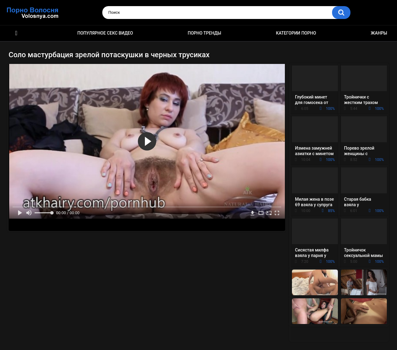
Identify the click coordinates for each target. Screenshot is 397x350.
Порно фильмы (16, 33)
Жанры (379, 33)
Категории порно (296, 33)
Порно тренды (204, 33)
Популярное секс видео (105, 33)
